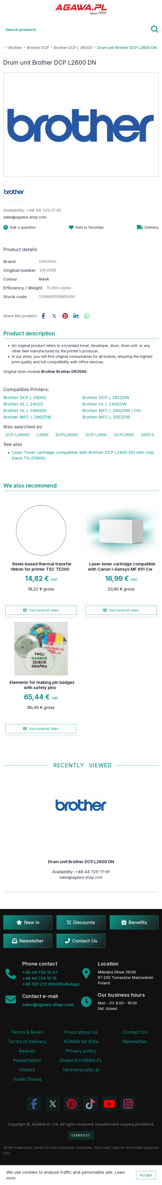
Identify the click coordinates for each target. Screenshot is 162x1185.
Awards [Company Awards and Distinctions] (27, 1051)
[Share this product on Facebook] (43, 316)
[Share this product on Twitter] (54, 316)
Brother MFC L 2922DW (106, 417)
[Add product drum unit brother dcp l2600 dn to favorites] (86, 227)
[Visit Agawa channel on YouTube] (109, 1103)
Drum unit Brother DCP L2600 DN (81, 861)
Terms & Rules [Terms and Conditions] (27, 1032)
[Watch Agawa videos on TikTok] (90, 1103)
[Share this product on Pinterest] (65, 316)
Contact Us (81, 941)
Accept (146, 1175)
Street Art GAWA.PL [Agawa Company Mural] (81, 1060)
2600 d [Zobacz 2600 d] (147, 435)
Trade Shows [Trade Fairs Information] (27, 1079)
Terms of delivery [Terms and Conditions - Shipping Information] (27, 1041)
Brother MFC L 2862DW (27, 417)
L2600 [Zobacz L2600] (42, 435)
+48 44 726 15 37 (39, 972)
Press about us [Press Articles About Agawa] (81, 1032)
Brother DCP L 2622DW (106, 397)
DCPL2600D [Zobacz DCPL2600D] (67, 435)
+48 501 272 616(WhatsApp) (50, 984)
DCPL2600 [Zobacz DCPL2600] (124, 435)
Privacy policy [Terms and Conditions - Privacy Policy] (81, 1051)
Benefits (134, 922)
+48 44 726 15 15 (39, 978)
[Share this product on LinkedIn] (76, 316)
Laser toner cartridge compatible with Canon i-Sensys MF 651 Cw (121, 566)
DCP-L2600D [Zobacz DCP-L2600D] (17, 435)
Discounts (81, 922)
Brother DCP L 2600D (24, 397)
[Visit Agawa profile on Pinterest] (71, 1103)
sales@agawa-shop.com (24, 217)
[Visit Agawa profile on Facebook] (34, 1103)
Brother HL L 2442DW (104, 404)
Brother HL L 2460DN (25, 410)
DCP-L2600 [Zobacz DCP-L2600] (96, 435)
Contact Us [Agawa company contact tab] (134, 1032)
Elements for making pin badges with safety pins (42, 685)
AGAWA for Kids (81, 1041)
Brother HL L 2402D (23, 404)
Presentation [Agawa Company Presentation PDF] (27, 1060)
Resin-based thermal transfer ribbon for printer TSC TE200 (41, 566)
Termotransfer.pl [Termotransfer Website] (81, 1069)
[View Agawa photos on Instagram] (128, 1103)
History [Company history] (27, 1069)
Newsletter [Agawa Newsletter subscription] (135, 1041)
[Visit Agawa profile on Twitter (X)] (52, 1103)
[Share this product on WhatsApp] (87, 316)
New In (28, 922)
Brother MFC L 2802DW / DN (111, 410)
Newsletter (28, 941)
